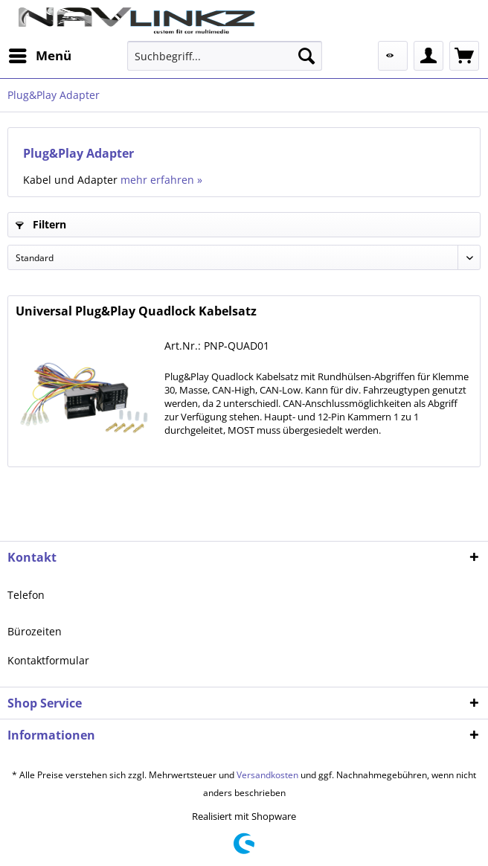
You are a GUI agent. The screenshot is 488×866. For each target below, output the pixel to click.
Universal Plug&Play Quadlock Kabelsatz (136, 311)
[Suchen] (306, 56)
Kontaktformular (48, 660)
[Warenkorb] (464, 56)
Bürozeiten (34, 631)
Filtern (41, 224)
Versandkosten (267, 775)
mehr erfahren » (161, 180)
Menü (40, 54)
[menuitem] (39, 56)
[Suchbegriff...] (224, 56)
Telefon (26, 595)
